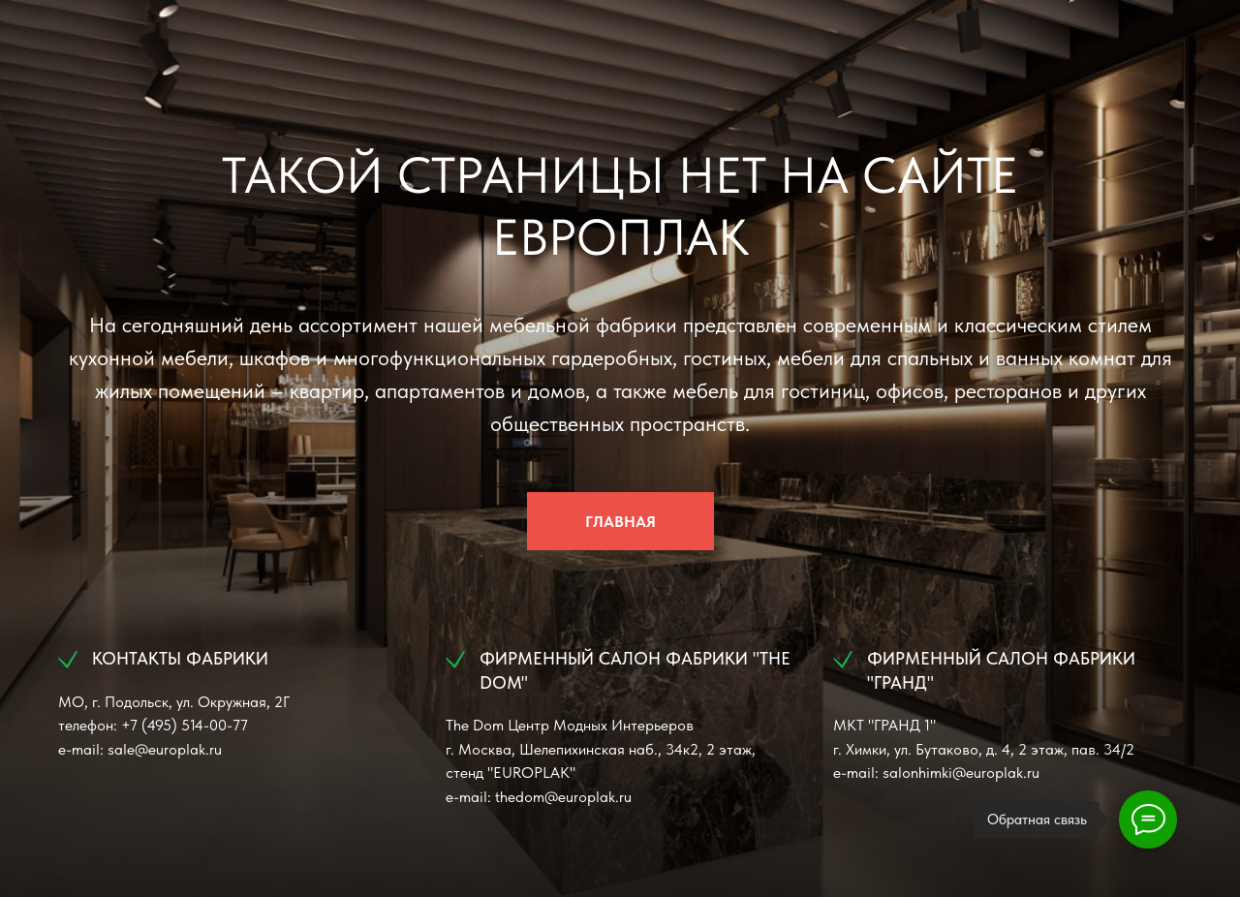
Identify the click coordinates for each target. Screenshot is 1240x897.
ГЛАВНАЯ (620, 521)
